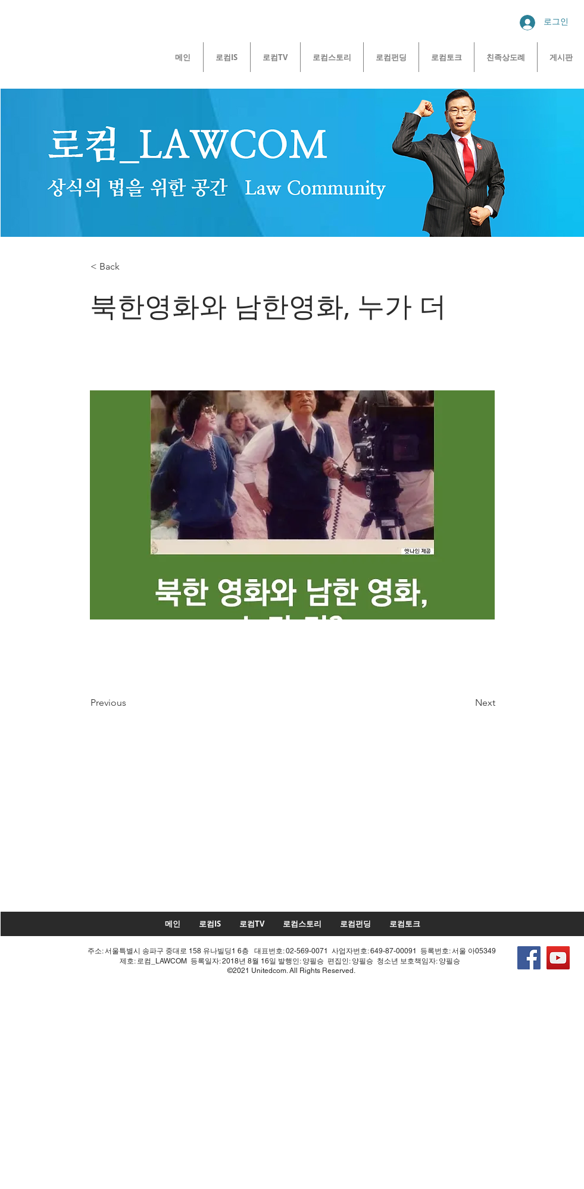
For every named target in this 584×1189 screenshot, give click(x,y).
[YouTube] (558, 957)
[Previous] (129, 703)
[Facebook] (529, 957)
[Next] (465, 703)
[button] (129, 267)
